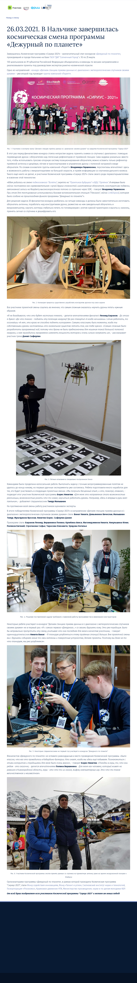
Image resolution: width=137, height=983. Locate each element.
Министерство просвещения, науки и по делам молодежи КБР (94, 888)
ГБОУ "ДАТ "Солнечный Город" (64, 57)
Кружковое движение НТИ (49, 888)
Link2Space (113, 193)
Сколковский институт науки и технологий (104, 885)
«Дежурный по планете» (108, 54)
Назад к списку (12, 18)
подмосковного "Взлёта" (44, 182)
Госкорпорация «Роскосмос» (21, 888)
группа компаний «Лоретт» (57, 73)
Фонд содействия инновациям (42, 885)
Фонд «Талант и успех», (70, 885)
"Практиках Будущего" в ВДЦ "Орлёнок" (88, 182)
